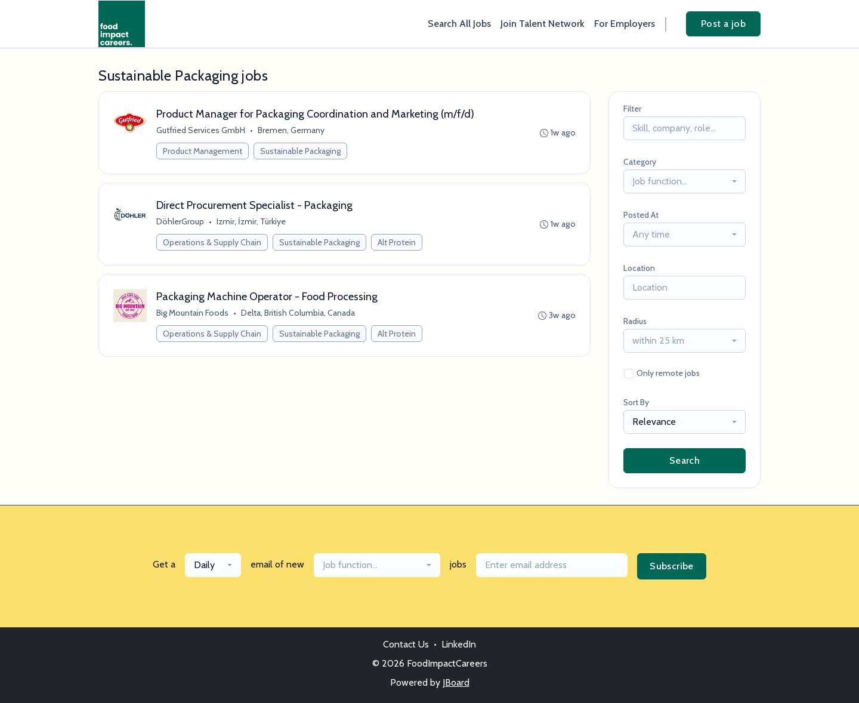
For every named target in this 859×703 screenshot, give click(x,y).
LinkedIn (458, 644)
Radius (635, 321)
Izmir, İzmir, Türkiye (251, 221)
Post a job (723, 23)
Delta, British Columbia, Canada (298, 312)
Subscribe (672, 566)
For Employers (624, 23)
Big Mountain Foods (192, 312)
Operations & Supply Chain (212, 242)
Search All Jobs (459, 23)
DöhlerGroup (180, 221)
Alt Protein (397, 242)
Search (684, 460)
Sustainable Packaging (300, 151)
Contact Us (406, 644)
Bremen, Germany (291, 130)
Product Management (202, 151)
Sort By (636, 402)
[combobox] (684, 181)
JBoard (456, 682)
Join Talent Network (542, 23)
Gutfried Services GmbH (200, 130)
